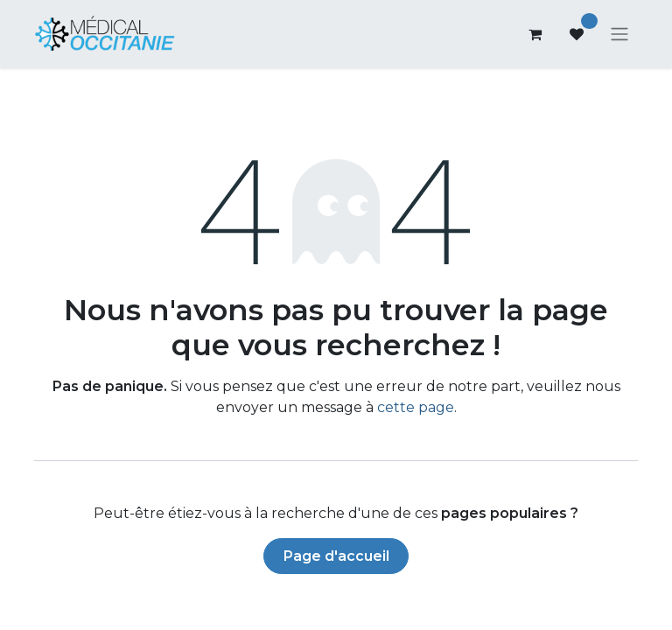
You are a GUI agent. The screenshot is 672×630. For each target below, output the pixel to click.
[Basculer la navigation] (619, 35)
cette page (415, 409)
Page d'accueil (336, 558)
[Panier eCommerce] (534, 35)
